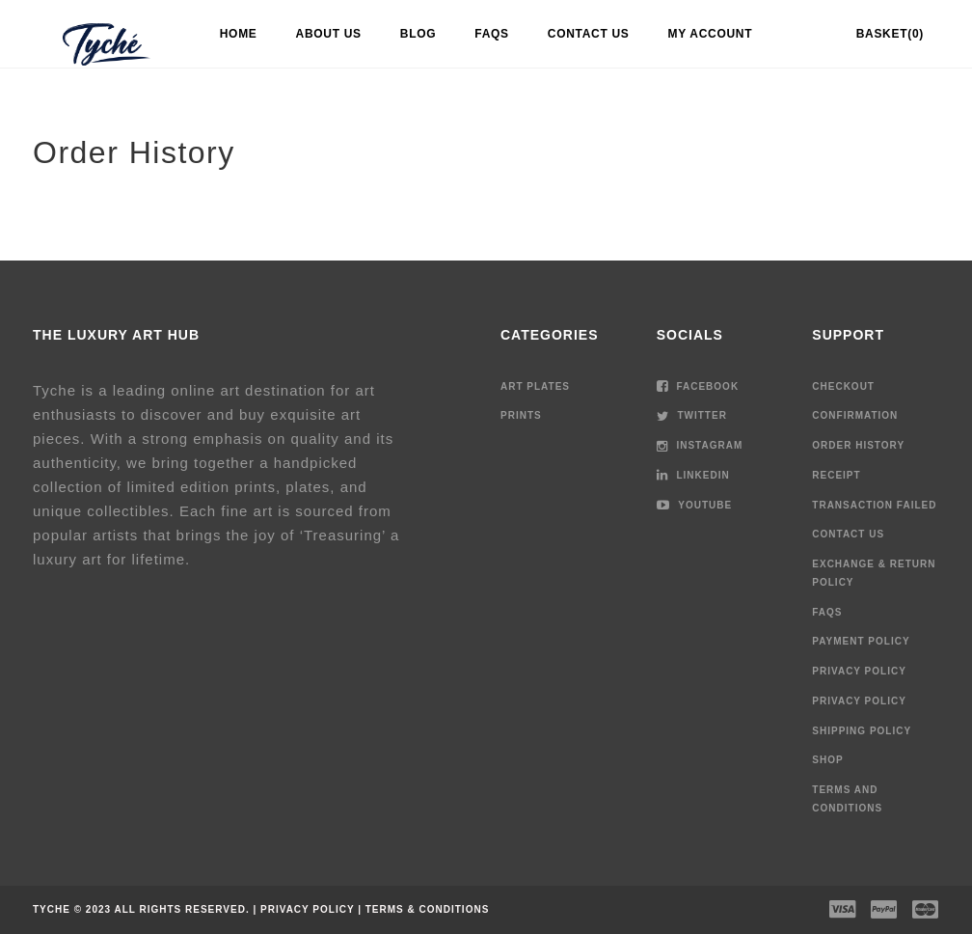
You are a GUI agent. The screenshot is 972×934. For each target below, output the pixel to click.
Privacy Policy (859, 671)
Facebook (698, 386)
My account (710, 34)
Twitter (692, 415)
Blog (418, 34)
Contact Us (589, 34)
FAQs (491, 34)
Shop (827, 760)
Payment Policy (860, 641)
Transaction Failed (874, 505)
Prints (521, 415)
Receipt (836, 475)
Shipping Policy (861, 731)
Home (238, 34)
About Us (329, 34)
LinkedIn (693, 475)
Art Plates (535, 386)
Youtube (695, 505)
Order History (858, 445)
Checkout (843, 386)
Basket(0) (890, 34)
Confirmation (855, 415)
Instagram (700, 445)
